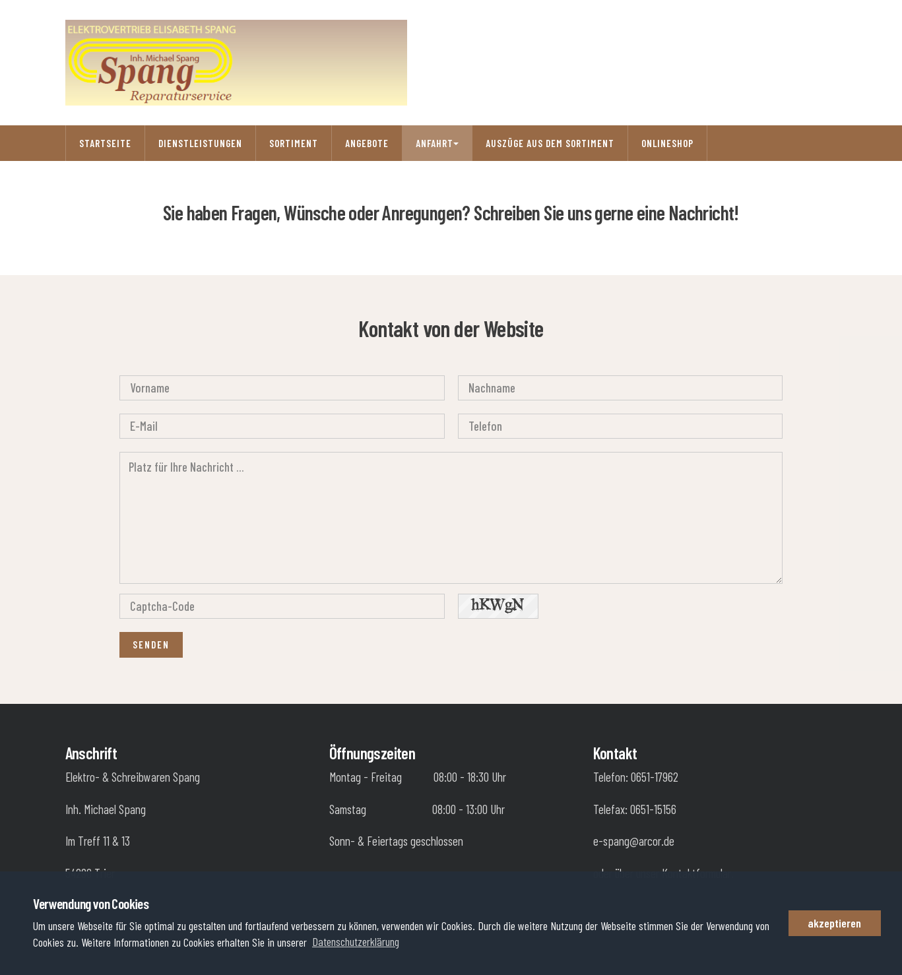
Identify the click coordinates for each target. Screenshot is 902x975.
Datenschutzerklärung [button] (355, 941)
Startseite (105, 143)
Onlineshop (667, 143)
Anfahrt (437, 143)
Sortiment (293, 143)
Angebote (367, 143)
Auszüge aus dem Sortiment (550, 143)
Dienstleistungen (200, 143)
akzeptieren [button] (834, 923)
